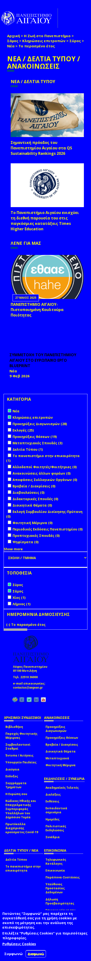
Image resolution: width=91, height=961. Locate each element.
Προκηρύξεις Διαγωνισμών (56, 729)
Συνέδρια (53, 837)
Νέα (10, 46)
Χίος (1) (19, 597)
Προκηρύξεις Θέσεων (62, 738)
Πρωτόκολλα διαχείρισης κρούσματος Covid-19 (21, 828)
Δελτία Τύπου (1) (28, 449)
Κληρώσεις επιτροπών (43, 40)
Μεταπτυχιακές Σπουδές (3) (38, 443)
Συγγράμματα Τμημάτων (16, 785)
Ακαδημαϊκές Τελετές (62, 788)
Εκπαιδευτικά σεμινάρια (56, 810)
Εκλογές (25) (23, 430)
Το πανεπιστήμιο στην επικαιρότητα (23, 868)
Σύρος (75, 40)
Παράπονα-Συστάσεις (63, 877)
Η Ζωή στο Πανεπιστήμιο (47, 35)
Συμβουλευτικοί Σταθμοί (17, 747)
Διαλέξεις (53, 794)
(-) (8, 624)
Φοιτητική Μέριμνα (61, 765)
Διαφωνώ (36, 954)
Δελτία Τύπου (16, 860)
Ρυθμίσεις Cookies (19, 943)
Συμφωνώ (13, 953)
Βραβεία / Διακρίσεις (62, 745)
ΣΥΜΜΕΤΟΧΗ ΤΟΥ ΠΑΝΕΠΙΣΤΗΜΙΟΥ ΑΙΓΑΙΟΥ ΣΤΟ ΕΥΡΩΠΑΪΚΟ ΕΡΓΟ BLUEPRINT (42, 360)
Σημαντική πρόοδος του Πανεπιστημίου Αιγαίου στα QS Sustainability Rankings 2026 (41, 148)
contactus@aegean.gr (29, 687)
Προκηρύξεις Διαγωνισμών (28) (40, 424)
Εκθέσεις (52, 801)
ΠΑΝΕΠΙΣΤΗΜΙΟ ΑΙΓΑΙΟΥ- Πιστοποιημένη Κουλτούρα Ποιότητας (37, 310)
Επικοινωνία (55, 870)
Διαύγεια (12, 769)
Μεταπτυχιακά (57, 758)
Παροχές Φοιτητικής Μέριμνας (21, 736)
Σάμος (12, 40)
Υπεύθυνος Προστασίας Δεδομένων (55, 888)
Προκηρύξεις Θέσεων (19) (35, 436)
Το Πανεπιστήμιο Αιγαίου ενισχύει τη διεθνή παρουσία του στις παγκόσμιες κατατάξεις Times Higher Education (45, 220)
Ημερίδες (52, 819)
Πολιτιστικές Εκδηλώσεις (56, 828)
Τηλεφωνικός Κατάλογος (56, 862)
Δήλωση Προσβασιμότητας (60, 901)
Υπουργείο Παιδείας (20, 762)
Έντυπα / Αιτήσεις (19, 755)
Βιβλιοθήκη (14, 727)
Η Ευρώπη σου (16, 794)
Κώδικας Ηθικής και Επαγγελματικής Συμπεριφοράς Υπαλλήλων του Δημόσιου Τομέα (20, 809)
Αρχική (13, 35)
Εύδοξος (11, 776)
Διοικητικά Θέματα (61, 751)
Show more (13, 549)
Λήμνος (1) (22, 604)
